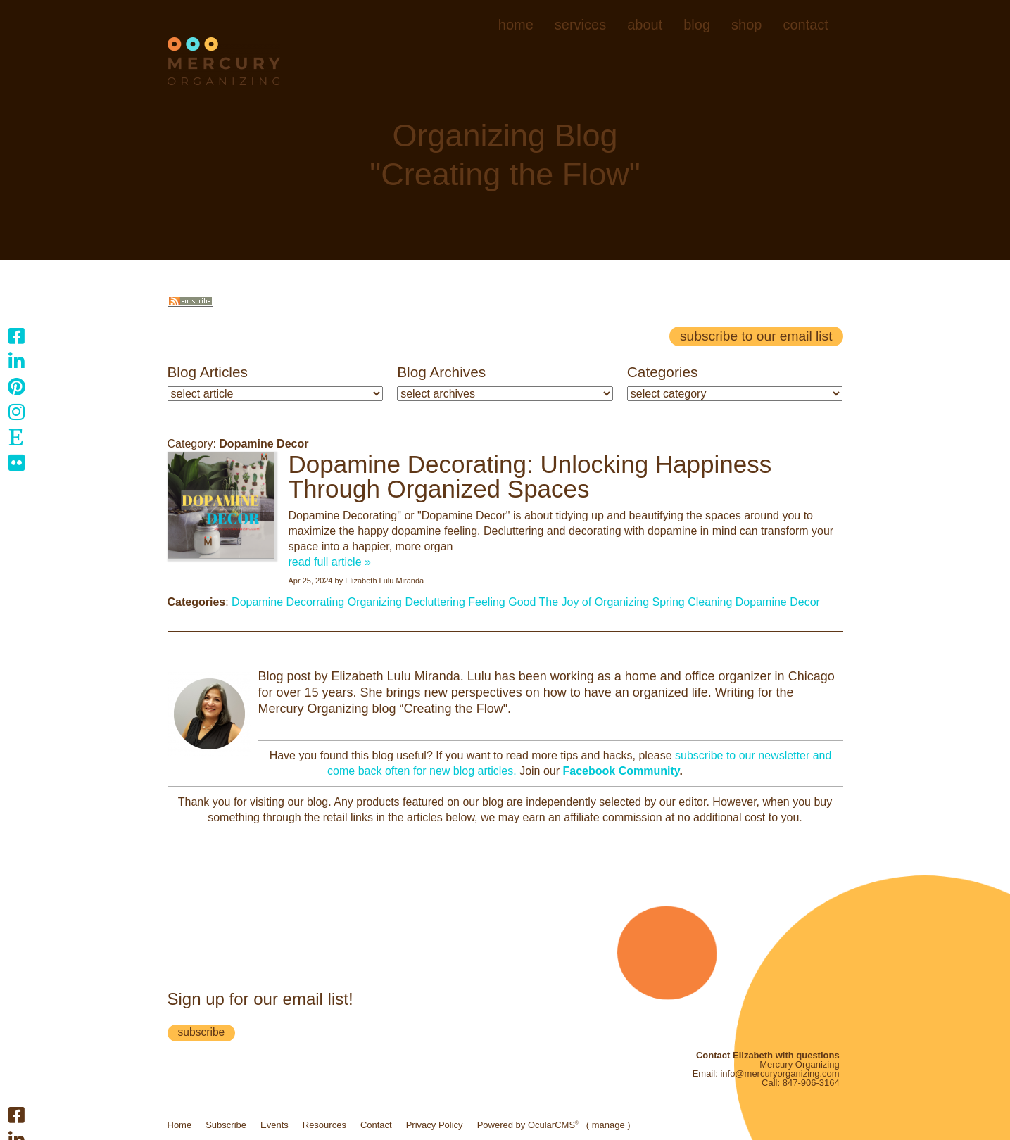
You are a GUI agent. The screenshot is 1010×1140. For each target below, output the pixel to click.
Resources (324, 1125)
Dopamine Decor (778, 602)
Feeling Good (502, 602)
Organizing (375, 602)
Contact (805, 24)
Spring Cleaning (692, 602)
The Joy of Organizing (594, 602)
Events (274, 1125)
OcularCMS (553, 1125)
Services (580, 24)
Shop (746, 24)
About (644, 24)
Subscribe (226, 1125)
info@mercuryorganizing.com (779, 1073)
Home (516, 24)
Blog (696, 24)
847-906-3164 (811, 1082)
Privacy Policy (434, 1125)
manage (608, 1125)
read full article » (330, 562)
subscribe (201, 1032)
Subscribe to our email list (756, 336)
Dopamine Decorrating (288, 602)
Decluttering (435, 602)
